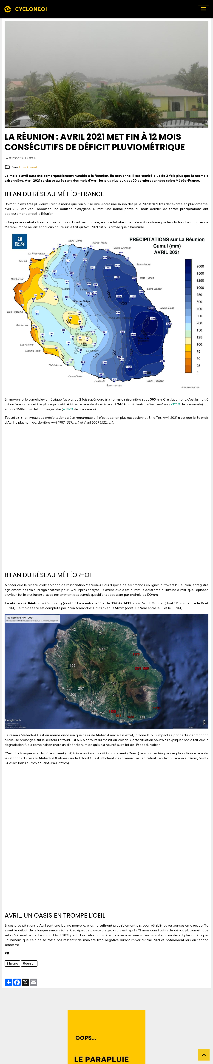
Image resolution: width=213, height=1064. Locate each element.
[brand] (26, 9)
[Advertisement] (106, 496)
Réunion (29, 963)
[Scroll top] (204, 1055)
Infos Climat (28, 167)
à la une (12, 963)
